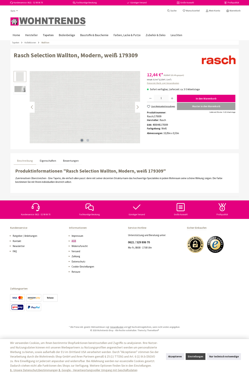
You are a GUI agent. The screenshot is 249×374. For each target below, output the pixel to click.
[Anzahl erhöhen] (172, 98)
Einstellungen (195, 356)
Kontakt (17, 241)
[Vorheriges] (32, 107)
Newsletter (19, 246)
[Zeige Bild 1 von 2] (81, 140)
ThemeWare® (153, 330)
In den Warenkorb (206, 98)
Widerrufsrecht (80, 246)
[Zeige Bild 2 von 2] (87, 140)
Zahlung (76, 256)
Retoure (76, 271)
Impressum (77, 235)
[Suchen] (172, 10)
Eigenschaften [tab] (48, 160)
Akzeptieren (175, 356)
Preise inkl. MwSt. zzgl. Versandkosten (163, 83)
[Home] (16, 35)
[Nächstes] (137, 107)
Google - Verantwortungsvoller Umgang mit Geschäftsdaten (97, 370)
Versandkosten (116, 327)
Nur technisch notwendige (224, 356)
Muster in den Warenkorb (206, 106)
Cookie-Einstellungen (83, 266)
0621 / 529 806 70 (139, 242)
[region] (77, 107)
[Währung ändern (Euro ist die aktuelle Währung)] (14, 11)
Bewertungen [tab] (71, 160)
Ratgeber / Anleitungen (25, 235)
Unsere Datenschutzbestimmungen (34, 370)
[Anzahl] (161, 98)
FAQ (15, 251)
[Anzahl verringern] (150, 98)
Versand (76, 251)
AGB (74, 241)
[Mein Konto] (213, 10)
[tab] (25, 160)
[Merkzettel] (191, 10)
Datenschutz (78, 261)
